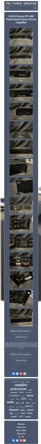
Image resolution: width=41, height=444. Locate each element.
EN (20, 436)
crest (21, 392)
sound (30, 390)
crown (30, 409)
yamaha (28, 417)
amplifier (21, 385)
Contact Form (21, 427)
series (29, 413)
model (12, 399)
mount (14, 416)
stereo (30, 395)
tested (23, 413)
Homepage (21, 424)
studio (27, 382)
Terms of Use (21, 433)
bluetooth (17, 413)
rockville (28, 392)
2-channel (14, 395)
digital (17, 403)
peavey (33, 403)
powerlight (11, 407)
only (17, 407)
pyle (22, 403)
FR (23, 436)
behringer (14, 392)
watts (23, 398)
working (21, 407)
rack (22, 410)
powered (15, 382)
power (29, 406)
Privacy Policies (21, 430)
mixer (28, 403)
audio (10, 402)
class (17, 399)
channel (13, 409)
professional (18, 389)
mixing (29, 399)
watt (21, 416)
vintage (22, 382)
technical (23, 396)
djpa (11, 413)
